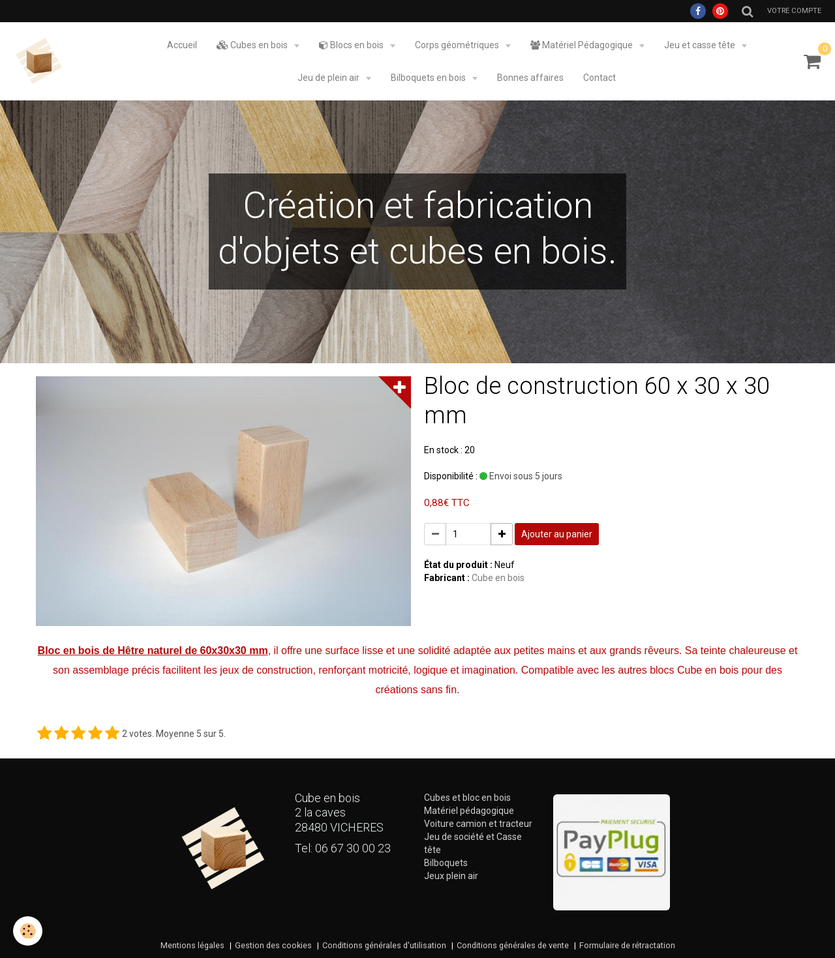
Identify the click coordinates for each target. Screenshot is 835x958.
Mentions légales (192, 945)
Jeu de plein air (329, 77)
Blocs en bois (352, 45)
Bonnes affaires (530, 77)
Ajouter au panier (556, 534)
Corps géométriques (458, 45)
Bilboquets (446, 863)
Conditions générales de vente (513, 945)
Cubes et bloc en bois (467, 797)
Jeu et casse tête (700, 45)
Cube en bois (498, 578)
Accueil (182, 45)
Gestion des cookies (273, 945)
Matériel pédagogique (469, 810)
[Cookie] (27, 931)
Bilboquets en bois (429, 77)
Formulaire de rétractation (627, 945)
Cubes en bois (253, 45)
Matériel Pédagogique (582, 45)
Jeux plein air (451, 876)
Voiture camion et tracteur (478, 823)
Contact (599, 77)
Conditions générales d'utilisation (384, 945)
